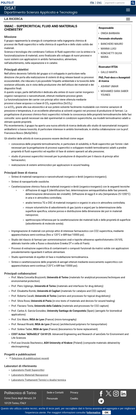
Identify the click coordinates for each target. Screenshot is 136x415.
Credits (74, 398)
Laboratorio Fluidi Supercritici (27, 370)
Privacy (74, 392)
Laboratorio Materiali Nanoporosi (29, 375)
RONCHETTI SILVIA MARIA (111, 55)
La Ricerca (13, 19)
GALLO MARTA (109, 72)
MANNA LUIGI (108, 48)
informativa (93, 413)
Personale (52, 398)
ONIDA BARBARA (110, 33)
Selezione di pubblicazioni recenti (29, 358)
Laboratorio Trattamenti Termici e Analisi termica (38, 380)
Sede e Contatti (55, 392)
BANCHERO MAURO (112, 43)
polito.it (7, 2)
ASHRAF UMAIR (109, 86)
